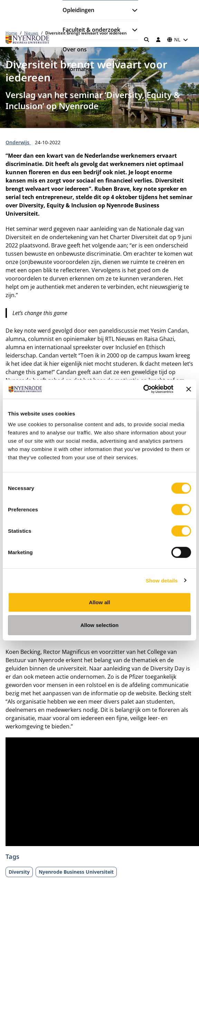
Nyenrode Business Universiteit (76, 872)
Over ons (75, 49)
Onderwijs (18, 142)
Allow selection (99, 625)
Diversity (19, 872)
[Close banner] (188, 389)
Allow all (99, 602)
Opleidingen (78, 10)
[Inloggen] (158, 40)
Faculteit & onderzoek (91, 29)
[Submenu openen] (132, 10)
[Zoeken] (147, 39)
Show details (162, 580)
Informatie (77, 69)
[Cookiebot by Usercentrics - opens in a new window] (143, 389)
